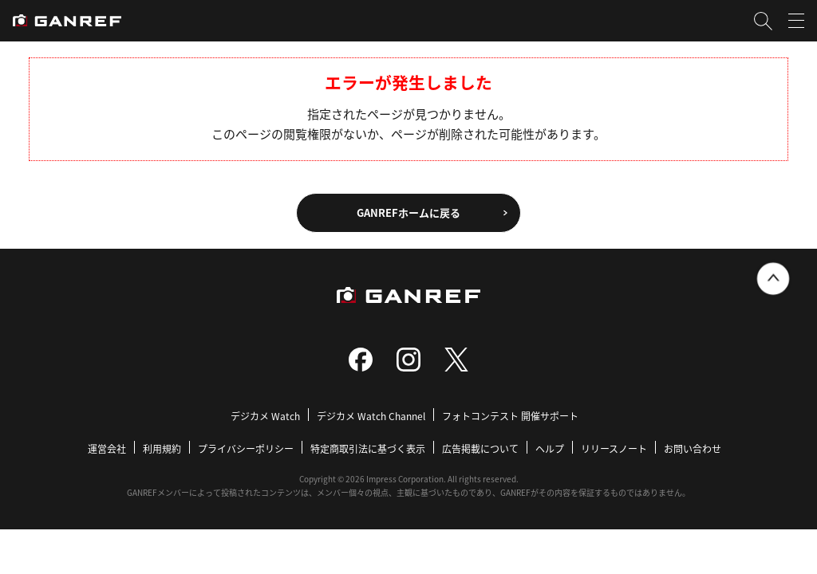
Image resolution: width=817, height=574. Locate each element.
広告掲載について (480, 448)
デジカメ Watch (265, 416)
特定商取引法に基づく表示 (367, 448)
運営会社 (107, 448)
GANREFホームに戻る (408, 212)
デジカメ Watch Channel (371, 416)
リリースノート (614, 448)
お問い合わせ (692, 448)
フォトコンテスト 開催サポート (510, 416)
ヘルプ (549, 448)
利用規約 (162, 448)
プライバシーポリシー (246, 448)
